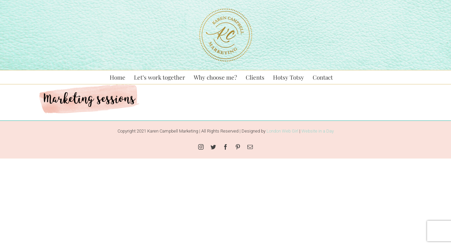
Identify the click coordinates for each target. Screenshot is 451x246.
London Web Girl (282, 131)
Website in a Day (317, 131)
